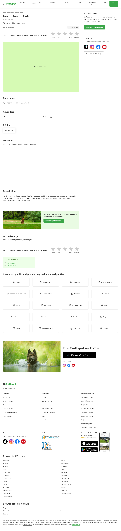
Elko (16, 328)
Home (44, 397)
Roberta (45, 317)
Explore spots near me (54, 221)
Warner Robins (105, 282)
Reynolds (105, 317)
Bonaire (75, 294)
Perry (16, 305)
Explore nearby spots (94, 27)
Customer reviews (48, 412)
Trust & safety (8, 401)
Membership (46, 405)
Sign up (113, 4)
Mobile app (46, 420)
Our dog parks (22, 4)
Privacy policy (8, 408)
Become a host (92, 4)
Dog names (41, 4)
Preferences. (76, 524)
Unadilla (104, 328)
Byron (16, 282)
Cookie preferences (10, 412)
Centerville (46, 282)
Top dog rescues (52, 4)
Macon (105, 305)
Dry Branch (75, 317)
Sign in (104, 4)
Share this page (94, 54)
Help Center (7, 416)
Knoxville (16, 317)
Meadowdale (75, 305)
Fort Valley (45, 294)
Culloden (75, 328)
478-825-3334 (10, 265)
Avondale (75, 282)
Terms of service (9, 405)
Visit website (10, 263)
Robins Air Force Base (16, 294)
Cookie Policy (27, 524)
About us (6, 397)
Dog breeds (80, 4)
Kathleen (46, 305)
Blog (34, 4)
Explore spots (47, 401)
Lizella (105, 294)
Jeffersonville (46, 328)
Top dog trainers (66, 4)
